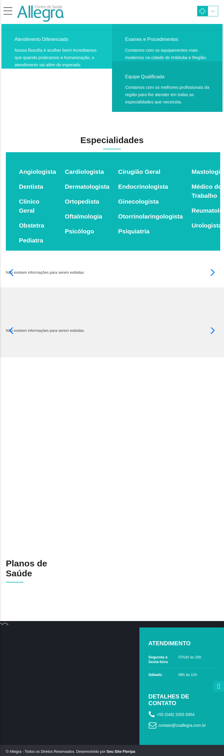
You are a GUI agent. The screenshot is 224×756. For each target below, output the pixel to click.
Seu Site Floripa (120, 743)
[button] (13, 272)
